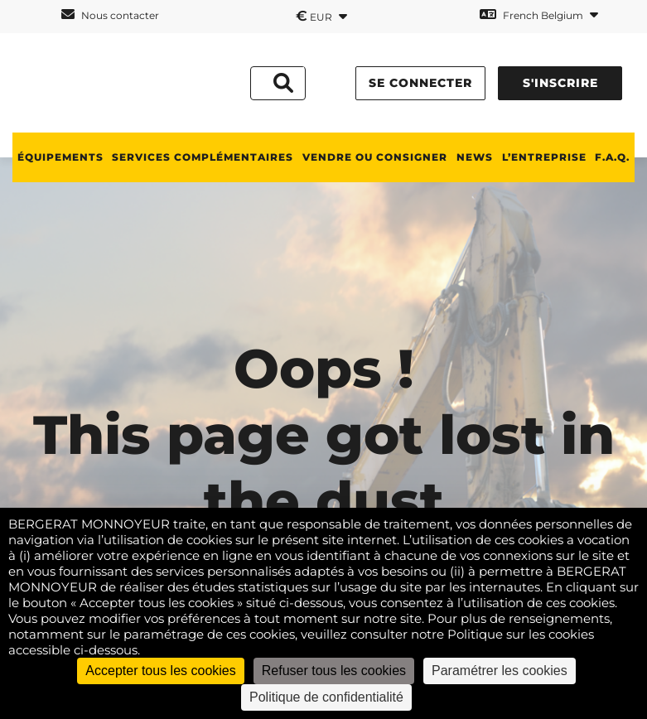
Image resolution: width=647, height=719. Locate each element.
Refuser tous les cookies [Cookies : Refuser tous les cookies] (334, 671)
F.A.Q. (612, 157)
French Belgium (539, 14)
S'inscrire (560, 82)
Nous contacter (110, 14)
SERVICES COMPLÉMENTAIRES (202, 157)
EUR (321, 15)
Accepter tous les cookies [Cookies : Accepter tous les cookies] (160, 671)
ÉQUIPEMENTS (60, 157)
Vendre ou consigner (374, 157)
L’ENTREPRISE (544, 157)
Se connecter (420, 82)
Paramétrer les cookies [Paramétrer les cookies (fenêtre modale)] (499, 671)
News (474, 157)
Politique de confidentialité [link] (326, 697)
